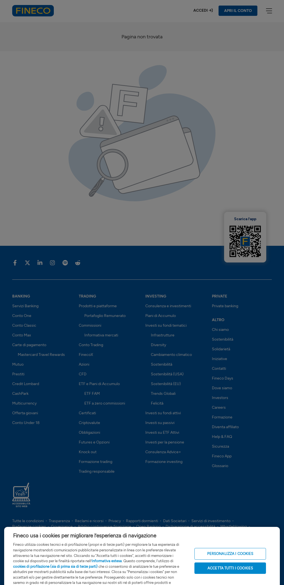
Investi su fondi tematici (166, 325)
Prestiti (18, 374)
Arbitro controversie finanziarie (104, 526)
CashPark (20, 393)
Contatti (219, 368)
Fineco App (222, 456)
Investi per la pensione (164, 442)
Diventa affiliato (225, 427)
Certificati (87, 413)
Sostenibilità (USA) (167, 374)
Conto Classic (24, 325)
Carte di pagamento (29, 345)
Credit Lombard (25, 383)
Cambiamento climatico (171, 354)
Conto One (21, 315)
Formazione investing (163, 461)
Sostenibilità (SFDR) (70, 532)
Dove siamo (222, 388)
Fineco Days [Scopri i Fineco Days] (222, 378)
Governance (62, 526)
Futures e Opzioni (94, 442)
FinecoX (86, 354)
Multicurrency (24, 403)
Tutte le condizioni (28, 521)
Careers (219, 407)
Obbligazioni (89, 432)
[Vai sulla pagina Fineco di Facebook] (15, 263)
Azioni (84, 364)
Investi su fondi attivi (163, 413)
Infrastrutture (162, 335)
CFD (83, 374)
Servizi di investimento (210, 521)
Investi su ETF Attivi (162, 432)
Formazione (222, 417)
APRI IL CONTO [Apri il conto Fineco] (238, 10)
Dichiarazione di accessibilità (190, 526)
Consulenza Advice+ (163, 452)
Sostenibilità (161, 364)
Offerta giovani (25, 413)
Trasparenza (59, 521)
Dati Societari (174, 521)
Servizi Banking (25, 306)
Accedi (200, 10)
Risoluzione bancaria (30, 532)
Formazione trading (95, 461)
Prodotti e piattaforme (98, 306)
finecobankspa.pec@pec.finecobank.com (57, 568)
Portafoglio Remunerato (105, 315)
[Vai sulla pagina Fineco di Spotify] (65, 263)
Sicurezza (220, 446)
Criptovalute (89, 422)
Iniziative (219, 358)
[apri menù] (269, 10)
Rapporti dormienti (142, 521)
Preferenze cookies (29, 526)
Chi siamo (220, 329)
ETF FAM (92, 393)
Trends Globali (163, 393)
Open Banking (148, 526)
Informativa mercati (101, 335)
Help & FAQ (222, 436)
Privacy (114, 521)
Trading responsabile (97, 471)
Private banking (225, 306)
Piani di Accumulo (160, 315)
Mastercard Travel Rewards (41, 354)
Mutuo (18, 364)
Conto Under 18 (26, 422)
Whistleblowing (233, 526)
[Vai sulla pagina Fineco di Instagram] (52, 263)
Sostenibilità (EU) (166, 383)
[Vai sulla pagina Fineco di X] (27, 263)
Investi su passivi (159, 422)
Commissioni (90, 325)
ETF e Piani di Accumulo (99, 383)
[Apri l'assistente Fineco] (264, 560)
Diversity (158, 345)
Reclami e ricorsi (89, 521)
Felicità (157, 403)
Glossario (220, 465)
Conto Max (21, 335)
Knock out (88, 452)
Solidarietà (221, 349)
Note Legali (124, 532)
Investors (220, 397)
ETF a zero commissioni (104, 403)
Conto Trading (91, 345)
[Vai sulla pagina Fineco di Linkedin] (40, 263)
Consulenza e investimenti (168, 306)
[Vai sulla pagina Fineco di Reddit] (77, 263)
